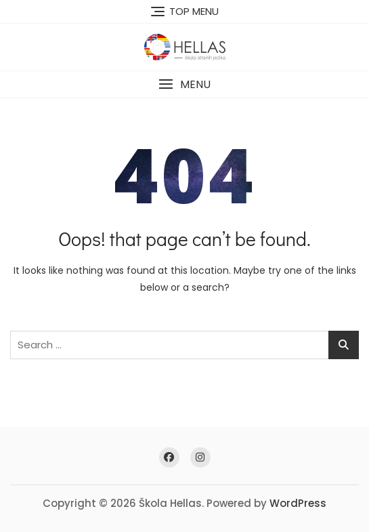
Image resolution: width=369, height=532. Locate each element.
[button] (184, 84)
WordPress (297, 503)
